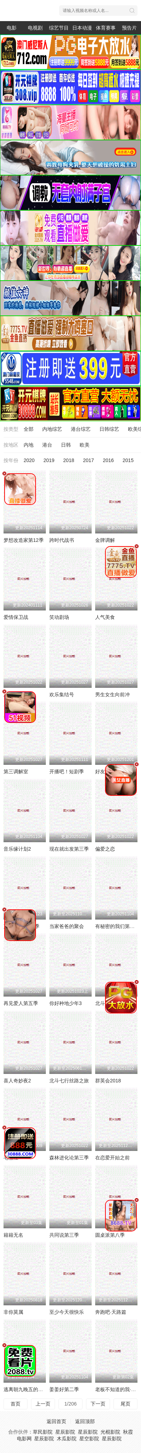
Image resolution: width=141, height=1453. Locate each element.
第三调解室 (16, 771)
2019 (48, 460)
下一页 (98, 1404)
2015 (128, 460)
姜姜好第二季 (64, 1389)
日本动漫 (82, 28)
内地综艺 (52, 429)
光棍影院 (110, 1432)
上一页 (43, 1404)
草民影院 (43, 1432)
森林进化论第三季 (69, 1157)
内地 (28, 445)
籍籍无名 (13, 1235)
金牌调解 (105, 540)
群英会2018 (108, 1080)
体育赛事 (106, 28)
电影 (12, 28)
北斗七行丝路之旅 (69, 1080)
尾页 (125, 1404)
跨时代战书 (61, 540)
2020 (29, 460)
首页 (15, 1404)
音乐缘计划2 (17, 849)
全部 (28, 429)
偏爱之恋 (105, 849)
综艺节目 (59, 28)
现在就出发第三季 (69, 849)
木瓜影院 (66, 1438)
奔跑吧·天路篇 (110, 1312)
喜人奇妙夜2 (17, 1080)
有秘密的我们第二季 (117, 926)
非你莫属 (13, 1312)
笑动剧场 (59, 617)
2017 (88, 460)
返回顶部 (85, 1421)
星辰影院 (65, 1432)
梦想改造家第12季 (24, 540)
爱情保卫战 (16, 617)
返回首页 (56, 1421)
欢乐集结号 (61, 694)
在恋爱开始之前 (112, 1157)
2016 (108, 460)
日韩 (66, 445)
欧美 (85, 445)
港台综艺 (81, 429)
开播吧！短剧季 (66, 771)
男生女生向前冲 (112, 694)
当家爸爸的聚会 (66, 926)
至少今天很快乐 (66, 1312)
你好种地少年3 (65, 1003)
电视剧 (35, 28)
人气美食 (105, 617)
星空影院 (89, 1438)
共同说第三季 (64, 1235)
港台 (47, 445)
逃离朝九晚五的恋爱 (26, 1389)
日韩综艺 (109, 429)
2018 (68, 460)
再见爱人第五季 (21, 1003)
